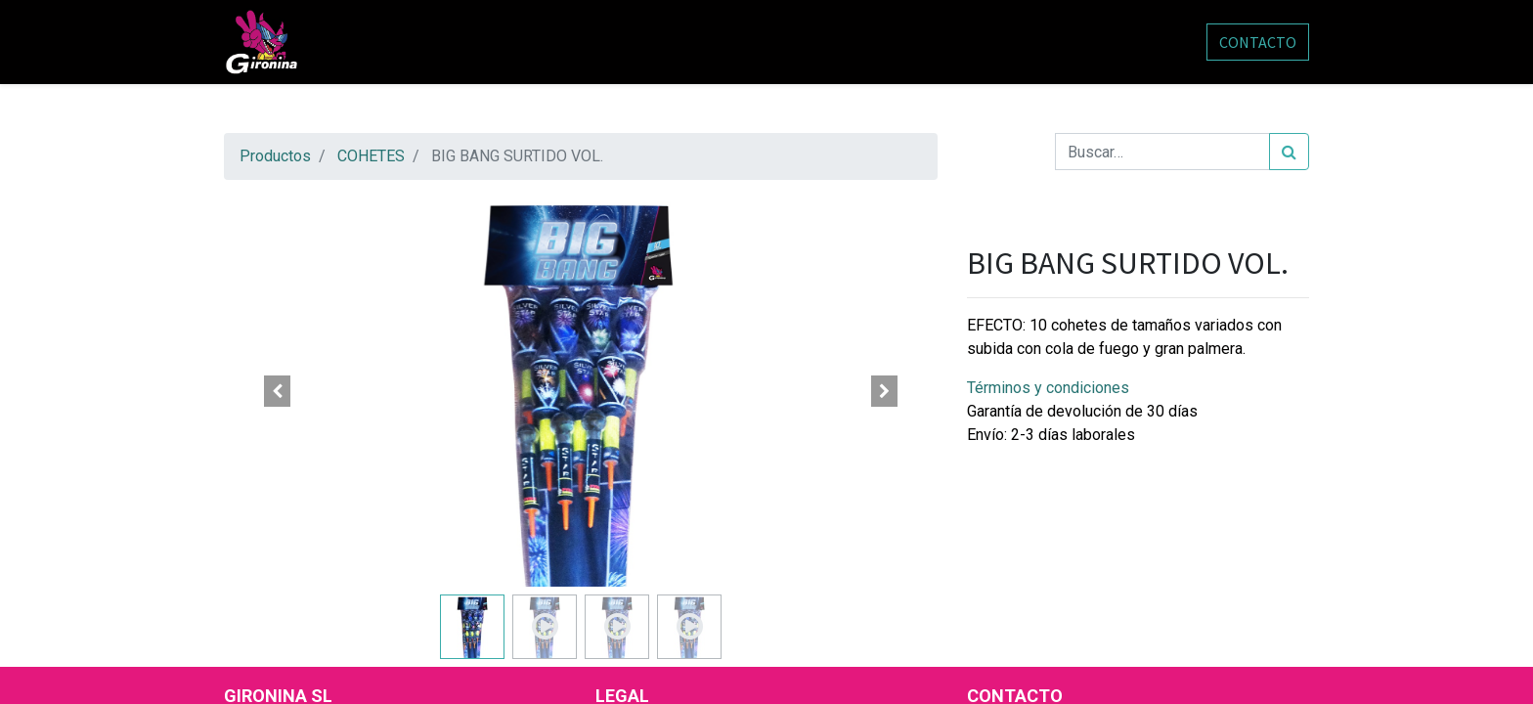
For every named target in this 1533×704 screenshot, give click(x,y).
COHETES (371, 156)
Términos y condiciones (1048, 387)
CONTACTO (1257, 42)
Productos (275, 156)
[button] (277, 391)
